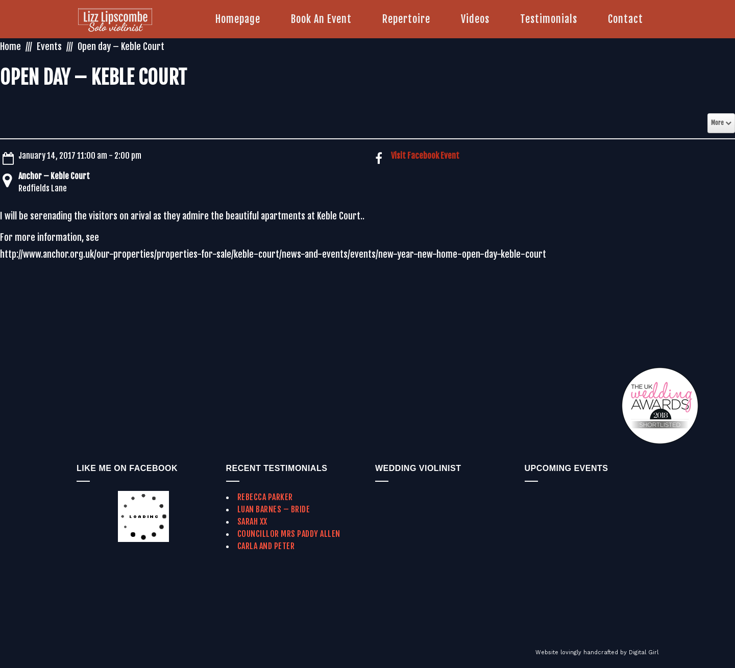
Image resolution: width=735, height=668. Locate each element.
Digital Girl (643, 652)
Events (49, 46)
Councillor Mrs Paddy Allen (288, 534)
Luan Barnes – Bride (273, 509)
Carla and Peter (266, 546)
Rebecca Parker (265, 497)
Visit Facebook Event (425, 156)
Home (10, 46)
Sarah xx (252, 521)
